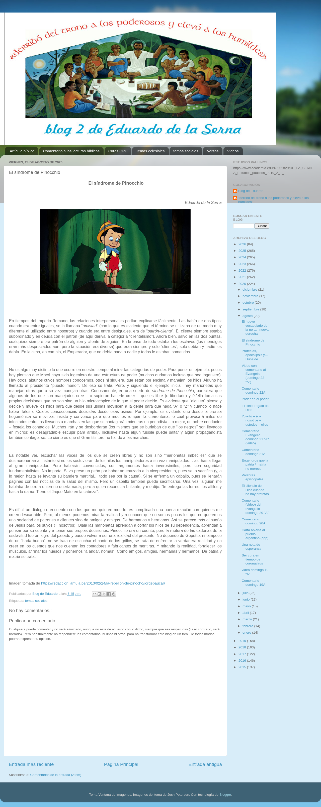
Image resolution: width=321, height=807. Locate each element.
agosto (248, 316)
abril (246, 613)
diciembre (250, 289)
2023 (242, 264)
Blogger (225, 794)
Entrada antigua (205, 764)
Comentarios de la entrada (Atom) (55, 775)
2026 (242, 244)
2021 (242, 277)
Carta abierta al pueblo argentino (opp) (255, 534)
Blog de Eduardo (251, 191)
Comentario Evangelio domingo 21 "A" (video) (255, 437)
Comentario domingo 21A (254, 452)
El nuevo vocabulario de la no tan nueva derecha (255, 328)
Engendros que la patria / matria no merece (255, 464)
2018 (242, 647)
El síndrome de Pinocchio (253, 342)
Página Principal (121, 764)
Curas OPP (117, 151)
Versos (212, 151)
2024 (242, 257)
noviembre (251, 296)
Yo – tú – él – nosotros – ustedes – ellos (255, 420)
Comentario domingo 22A (254, 390)
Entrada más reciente (31, 764)
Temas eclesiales (150, 151)
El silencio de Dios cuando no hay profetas (255, 490)
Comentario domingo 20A (254, 521)
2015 (242, 667)
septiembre (251, 309)
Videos (233, 151)
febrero (248, 626)
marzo (248, 619)
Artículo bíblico (22, 151)
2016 (242, 660)
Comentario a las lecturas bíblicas (71, 151)
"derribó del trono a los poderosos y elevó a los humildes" (273, 200)
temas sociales (185, 151)
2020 (242, 284)
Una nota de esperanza (251, 546)
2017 (242, 654)
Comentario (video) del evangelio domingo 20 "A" (255, 507)
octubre (249, 302)
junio (247, 599)
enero (247, 632)
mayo (247, 606)
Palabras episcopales (252, 477)
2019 (242, 641)
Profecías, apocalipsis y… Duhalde (255, 355)
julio (246, 593)
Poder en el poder (255, 399)
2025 (242, 251)
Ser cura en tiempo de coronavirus (252, 559)
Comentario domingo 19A (254, 583)
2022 (242, 270)
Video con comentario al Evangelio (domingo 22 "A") (254, 374)
